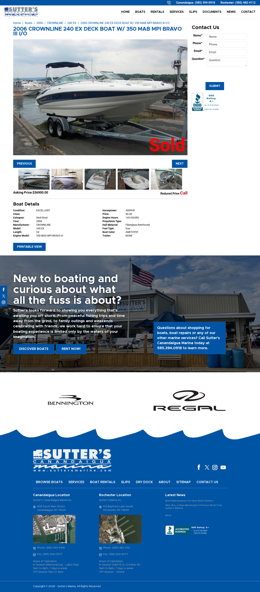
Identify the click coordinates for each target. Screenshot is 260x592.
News (231, 11)
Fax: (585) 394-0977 (49, 554)
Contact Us (207, 482)
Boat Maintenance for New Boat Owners (189, 501)
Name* (197, 35)
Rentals (157, 11)
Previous (24, 163)
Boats (140, 11)
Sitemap (183, 482)
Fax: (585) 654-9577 (115, 554)
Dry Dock (144, 482)
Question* (198, 59)
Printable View (29, 246)
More (168, 515)
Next (180, 163)
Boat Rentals (102, 482)
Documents (212, 11)
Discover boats (33, 349)
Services (177, 11)
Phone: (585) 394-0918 (51, 548)
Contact (248, 11)
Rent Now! (71, 349)
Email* (198, 51)
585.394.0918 (169, 348)
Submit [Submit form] (214, 86)
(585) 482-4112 (245, 2)
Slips (193, 11)
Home (125, 11)
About (165, 482)
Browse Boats (49, 482)
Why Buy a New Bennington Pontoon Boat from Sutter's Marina (193, 506)
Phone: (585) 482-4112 (116, 548)
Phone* (197, 43)
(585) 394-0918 (205, 2)
